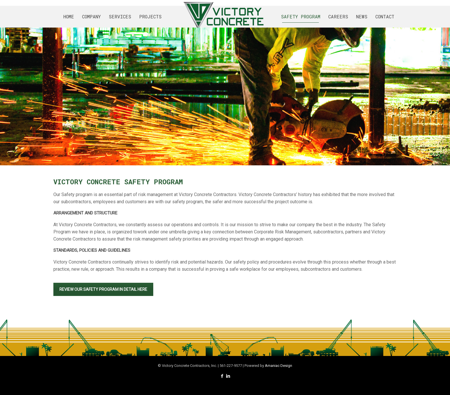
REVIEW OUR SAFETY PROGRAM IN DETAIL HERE (103, 289)
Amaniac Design (278, 365)
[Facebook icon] (222, 376)
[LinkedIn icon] (228, 376)
